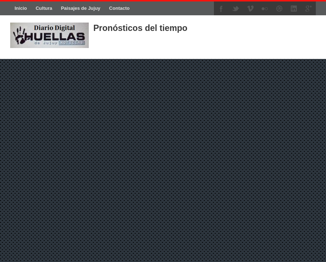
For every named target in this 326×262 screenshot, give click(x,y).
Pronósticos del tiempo (140, 28)
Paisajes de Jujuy (80, 8)
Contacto (119, 8)
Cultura (44, 8)
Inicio (21, 8)
